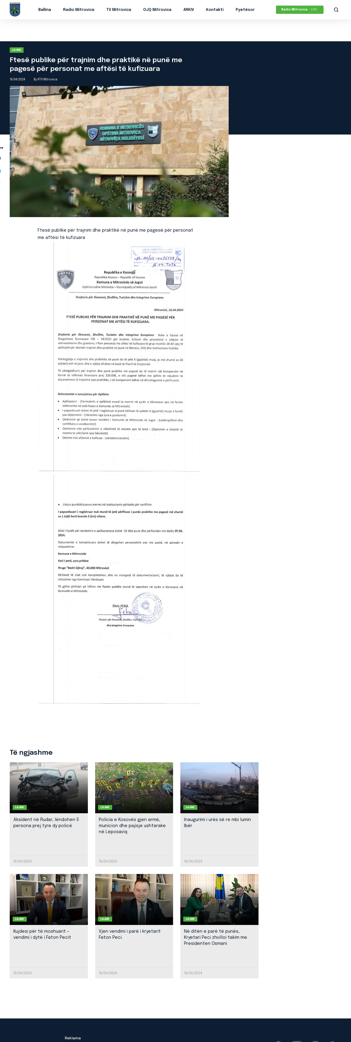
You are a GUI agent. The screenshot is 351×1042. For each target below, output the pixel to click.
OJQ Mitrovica (157, 10)
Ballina (44, 10)
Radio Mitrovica (78, 10)
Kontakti (215, 10)
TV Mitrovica (118, 10)
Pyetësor (245, 10)
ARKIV (189, 10)
